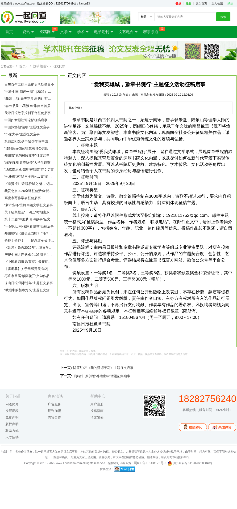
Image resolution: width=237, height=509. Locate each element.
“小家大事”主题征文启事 (22, 134)
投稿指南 (97, 411)
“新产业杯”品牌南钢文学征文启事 (28, 205)
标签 (230, 3)
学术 (83, 32)
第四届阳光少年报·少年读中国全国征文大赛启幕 (39, 141)
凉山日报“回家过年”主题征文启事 (28, 283)
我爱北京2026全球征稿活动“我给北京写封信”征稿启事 (43, 191)
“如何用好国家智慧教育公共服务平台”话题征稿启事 (41, 148)
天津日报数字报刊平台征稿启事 (27, 113)
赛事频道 (153, 30)
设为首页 (201, 3)
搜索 (223, 17)
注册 (188, 3)
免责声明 (12, 417)
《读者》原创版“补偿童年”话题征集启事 (101, 376)
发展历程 (12, 411)
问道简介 (12, 404)
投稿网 (47, 30)
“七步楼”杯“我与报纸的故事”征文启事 (31, 177)
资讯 (28, 32)
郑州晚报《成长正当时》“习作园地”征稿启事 (36, 233)
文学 (66, 32)
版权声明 (12, 424)
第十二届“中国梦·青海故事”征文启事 (30, 219)
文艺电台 (128, 32)
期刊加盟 (54, 411)
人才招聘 (12, 437)
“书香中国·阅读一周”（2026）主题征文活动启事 (39, 92)
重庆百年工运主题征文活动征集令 (29, 84)
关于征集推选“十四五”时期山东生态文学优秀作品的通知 (45, 212)
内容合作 (54, 417)
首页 (9, 32)
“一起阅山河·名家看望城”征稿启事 (29, 226)
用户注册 (97, 404)
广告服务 (54, 404)
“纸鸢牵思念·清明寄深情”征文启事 (29, 169)
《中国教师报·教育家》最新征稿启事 (31, 262)
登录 (178, 3)
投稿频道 (40, 66)
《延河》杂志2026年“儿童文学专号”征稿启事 (37, 247)
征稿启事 (91, 311)
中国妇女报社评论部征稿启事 (25, 120)
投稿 (84, 209)
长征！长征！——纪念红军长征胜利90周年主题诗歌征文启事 (49, 240)
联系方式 (12, 430)
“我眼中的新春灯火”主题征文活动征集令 (33, 290)
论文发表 (97, 417)
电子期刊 (103, 32)
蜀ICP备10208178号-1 (150, 463)
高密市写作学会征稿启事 (22, 198)
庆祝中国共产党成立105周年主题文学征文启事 (38, 255)
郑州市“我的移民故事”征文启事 (27, 155)
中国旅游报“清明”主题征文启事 (27, 127)
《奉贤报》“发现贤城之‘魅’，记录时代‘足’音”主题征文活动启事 (50, 184)
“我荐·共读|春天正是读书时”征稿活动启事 (34, 99)
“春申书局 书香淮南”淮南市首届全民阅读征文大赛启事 (43, 106)
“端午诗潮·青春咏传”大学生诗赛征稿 (30, 162)
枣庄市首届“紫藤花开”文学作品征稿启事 (33, 276)
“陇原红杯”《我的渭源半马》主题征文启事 (102, 368)
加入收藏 (217, 3)
